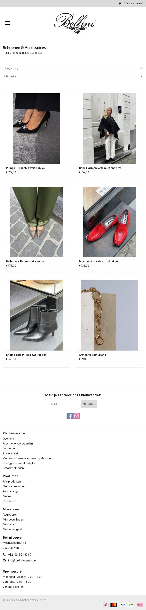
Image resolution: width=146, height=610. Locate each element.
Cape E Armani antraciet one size (100, 168)
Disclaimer (9, 448)
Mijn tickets (10, 524)
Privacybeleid (11, 453)
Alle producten (12, 481)
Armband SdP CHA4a (92, 354)
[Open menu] (7, 23)
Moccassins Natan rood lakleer (99, 261)
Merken (7, 496)
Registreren (10, 514)
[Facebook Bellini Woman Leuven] (70, 416)
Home (6, 53)
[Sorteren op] (73, 68)
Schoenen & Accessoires (27, 53)
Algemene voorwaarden (18, 443)
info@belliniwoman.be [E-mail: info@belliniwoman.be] (22, 560)
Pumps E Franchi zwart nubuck (25, 168)
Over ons (8, 438)
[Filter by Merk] (73, 76)
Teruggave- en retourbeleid (19, 463)
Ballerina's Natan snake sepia (25, 261)
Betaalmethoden (13, 468)
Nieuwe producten (14, 486)
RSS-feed (9, 501)
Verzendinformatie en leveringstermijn (27, 458)
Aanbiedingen (11, 491)
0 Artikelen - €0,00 (131, 3)
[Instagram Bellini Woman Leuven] (76, 416)
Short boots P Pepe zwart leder (26, 354)
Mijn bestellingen (13, 519)
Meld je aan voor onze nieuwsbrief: (73, 395)
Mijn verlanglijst (12, 529)
